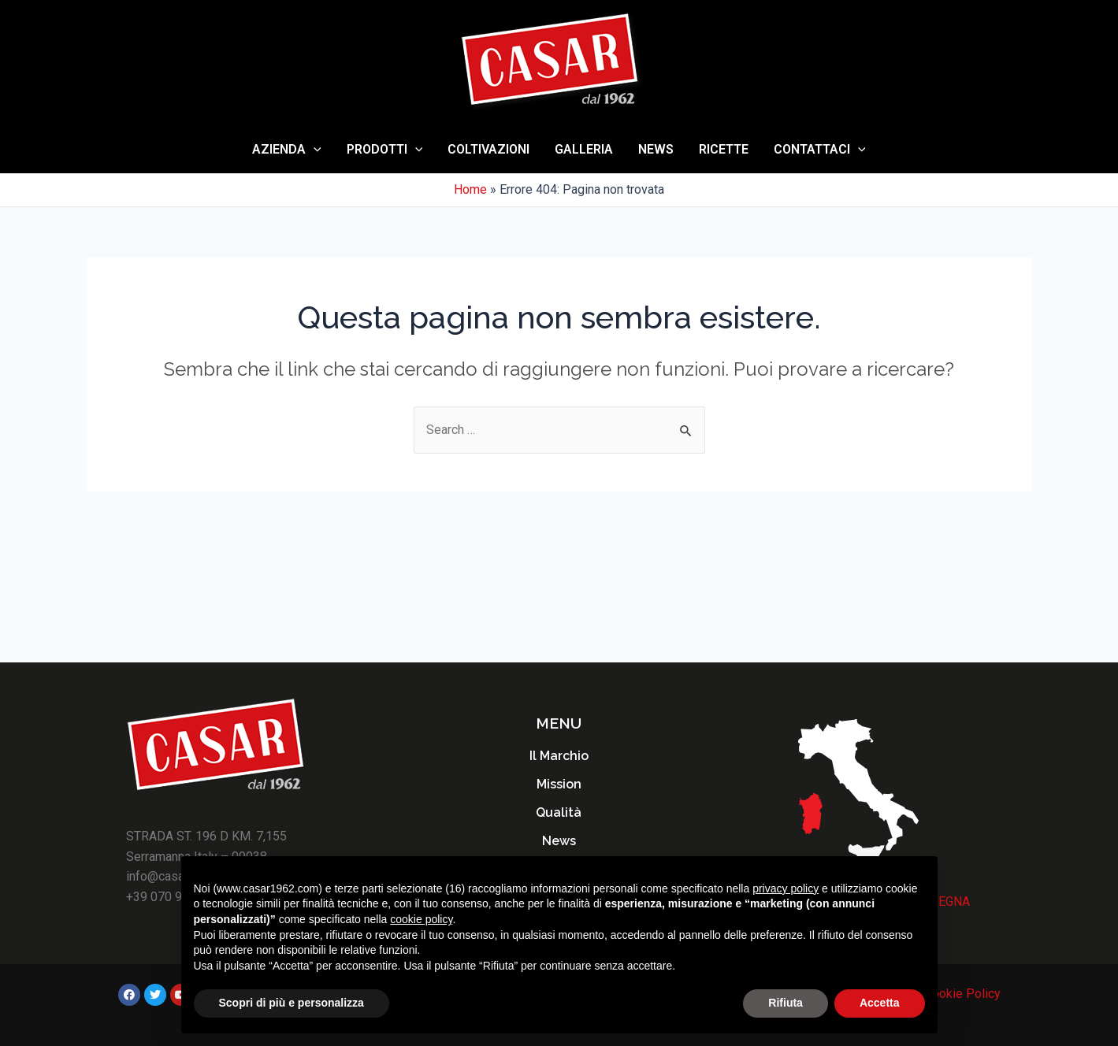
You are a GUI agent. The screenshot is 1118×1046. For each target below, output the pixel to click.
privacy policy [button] (785, 888)
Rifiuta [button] (785, 1002)
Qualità (558, 812)
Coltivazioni (488, 149)
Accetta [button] (880, 1002)
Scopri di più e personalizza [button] (291, 1002)
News (656, 149)
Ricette (723, 149)
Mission (559, 784)
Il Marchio (559, 755)
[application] (313, 149)
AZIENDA (286, 149)
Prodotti (385, 149)
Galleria (584, 149)
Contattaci (820, 149)
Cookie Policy (962, 993)
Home (470, 189)
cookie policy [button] (421, 919)
